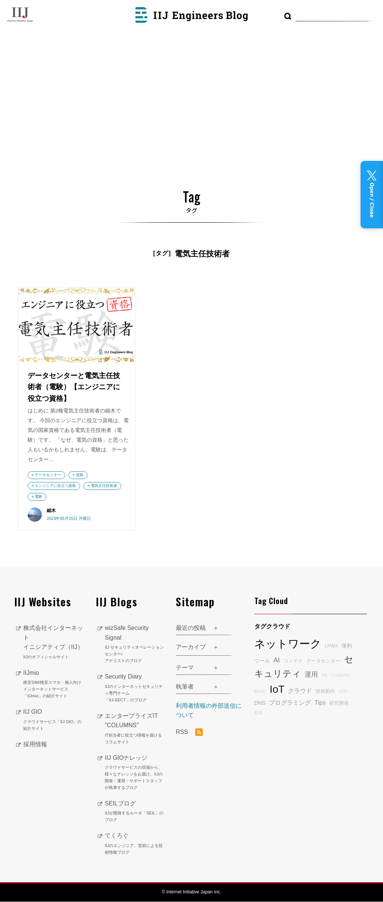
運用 (311, 675)
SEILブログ (135, 812)
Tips (320, 702)
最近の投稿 (191, 628)
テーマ (185, 668)
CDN (342, 691)
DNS (260, 703)
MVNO (260, 691)
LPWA (331, 646)
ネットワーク (287, 644)
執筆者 (185, 687)
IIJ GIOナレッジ (135, 773)
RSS (189, 732)
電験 (79, 496)
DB (324, 675)
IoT (277, 689)
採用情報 (35, 744)
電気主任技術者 (48, 496)
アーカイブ (191, 647)
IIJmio (54, 685)
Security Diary (135, 689)
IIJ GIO (54, 720)
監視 (258, 713)
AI (276, 660)
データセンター (48, 475)
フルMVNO (341, 675)
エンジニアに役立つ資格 (55, 486)
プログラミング (290, 702)
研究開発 (339, 703)
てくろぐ (135, 844)
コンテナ (293, 661)
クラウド (300, 691)
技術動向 (325, 691)
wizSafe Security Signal (135, 645)
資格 (79, 475)
